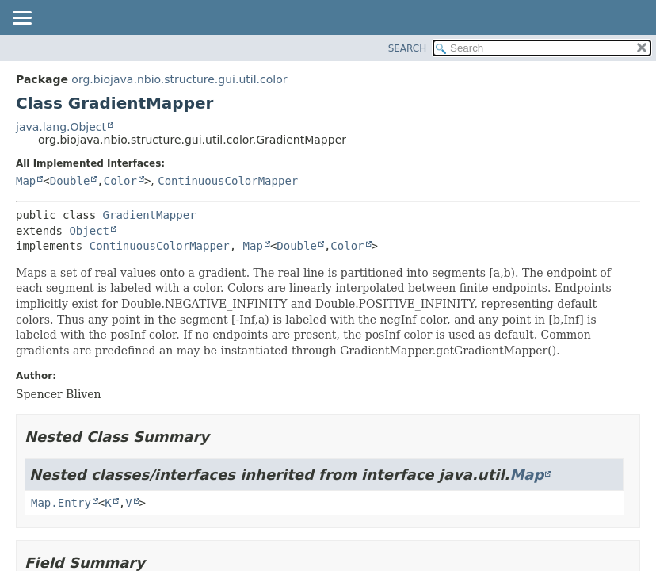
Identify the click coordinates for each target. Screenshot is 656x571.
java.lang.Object (61, 127)
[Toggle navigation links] (21, 19)
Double (70, 180)
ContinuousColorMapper (228, 180)
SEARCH (407, 48)
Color (120, 180)
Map (26, 180)
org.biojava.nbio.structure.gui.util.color (179, 79)
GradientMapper (149, 215)
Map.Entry (61, 502)
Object (89, 230)
